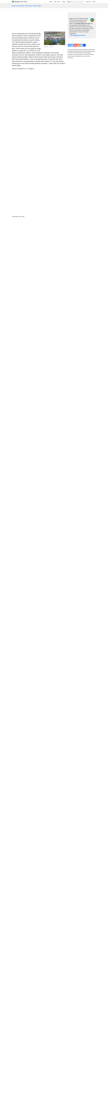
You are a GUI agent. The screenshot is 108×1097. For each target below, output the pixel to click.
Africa (18, 1084)
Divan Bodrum (20, 728)
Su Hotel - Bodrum (23, 819)
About (50, 1)
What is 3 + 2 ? (17, 1069)
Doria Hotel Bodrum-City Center (31, 642)
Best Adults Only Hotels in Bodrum (51, 1000)
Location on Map (52, 88)
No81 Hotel (18, 564)
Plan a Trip (57, 1)
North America (59, 1084)
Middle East (52, 1084)
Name (14, 1063)
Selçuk (20, 988)
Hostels (14, 1094)
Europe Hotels (20, 5)
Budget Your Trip (21, 2)
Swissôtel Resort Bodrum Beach (31, 383)
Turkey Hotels (28, 5)
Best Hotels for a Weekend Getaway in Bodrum (45, 996)
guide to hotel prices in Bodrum (48, 1033)
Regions (14, 1084)
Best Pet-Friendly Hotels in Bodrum (36, 994)
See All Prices (55, 70)
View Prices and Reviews (22, 152)
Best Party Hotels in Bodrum (21, 1002)
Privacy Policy (15, 1091)
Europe (14, 5)
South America (72, 1084)
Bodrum (61, 986)
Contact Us (15, 1088)
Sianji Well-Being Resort (26, 67)
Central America (39, 1084)
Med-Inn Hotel (20, 907)
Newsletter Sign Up (16, 1089)
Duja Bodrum (20, 290)
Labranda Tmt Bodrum (25, 202)
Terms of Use (23, 1091)
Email (30, 1063)
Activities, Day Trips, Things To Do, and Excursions (24, 1095)
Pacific (66, 1084)
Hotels (13, 1092)
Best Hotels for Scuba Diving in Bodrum (45, 1002)
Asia (22, 1084)
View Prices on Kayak (25, 88)
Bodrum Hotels (37, 5)
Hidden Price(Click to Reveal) (24, 94)
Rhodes (14, 988)
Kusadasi (26, 988)
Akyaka (35, 988)
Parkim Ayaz (19, 479)
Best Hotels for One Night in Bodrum (46, 998)
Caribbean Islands (29, 1084)
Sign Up (88, 1)
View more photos (61, 432)
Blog (64, 1)
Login (93, 1)
